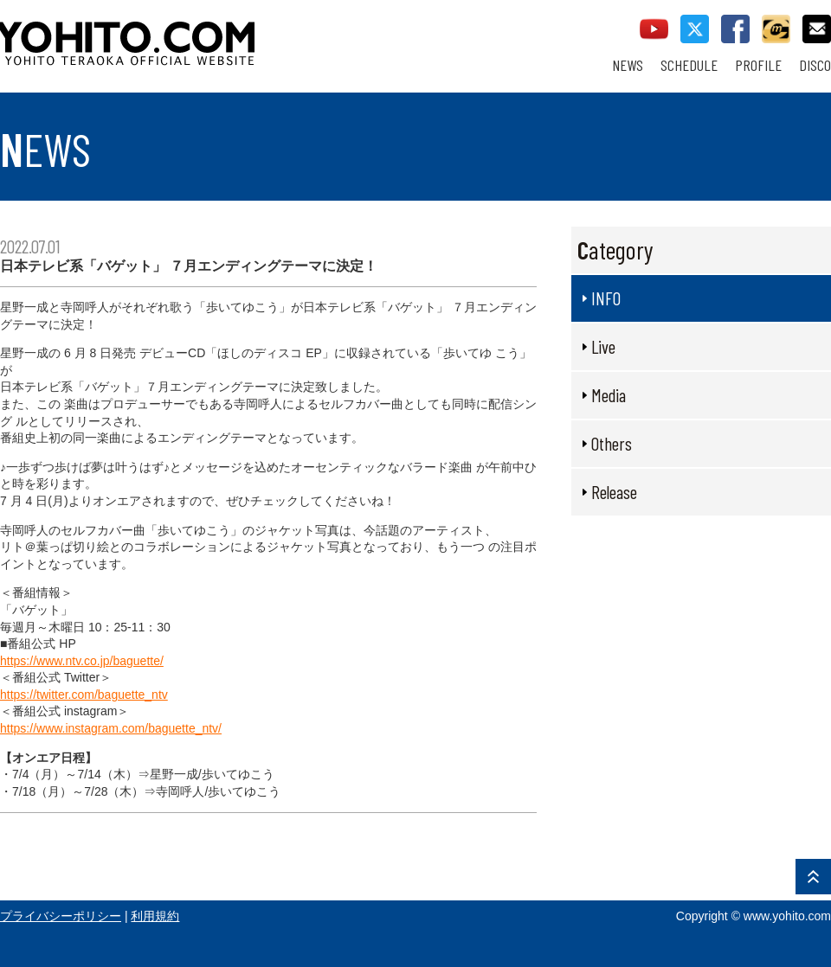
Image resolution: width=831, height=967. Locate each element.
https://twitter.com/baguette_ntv (84, 694)
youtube (654, 29)
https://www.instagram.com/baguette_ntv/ (111, 728)
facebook (735, 29)
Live (603, 346)
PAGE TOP (813, 876)
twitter (694, 29)
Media (608, 395)
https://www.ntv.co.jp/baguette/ (82, 661)
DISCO (815, 65)
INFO (606, 298)
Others (611, 443)
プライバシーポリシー (60, 916)
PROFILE (758, 65)
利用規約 (155, 916)
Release (614, 492)
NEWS (627, 65)
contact (816, 29)
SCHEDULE (689, 65)
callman (776, 29)
